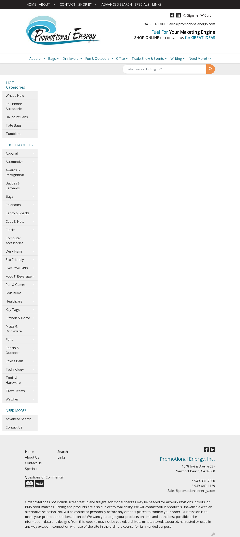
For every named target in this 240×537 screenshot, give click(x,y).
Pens (9, 339)
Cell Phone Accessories (14, 106)
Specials (31, 468)
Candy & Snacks (17, 213)
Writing (176, 58)
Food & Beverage (19, 276)
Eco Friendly (15, 259)
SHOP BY (85, 4)
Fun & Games (16, 284)
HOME (31, 4)
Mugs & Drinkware (14, 328)
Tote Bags (14, 125)
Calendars (13, 205)
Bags (52, 58)
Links (61, 457)
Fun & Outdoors (97, 58)
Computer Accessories (14, 240)
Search (62, 451)
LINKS (156, 4)
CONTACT (68, 4)
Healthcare (14, 301)
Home (29, 451)
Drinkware (71, 58)
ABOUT (44, 4)
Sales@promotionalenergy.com (191, 24)
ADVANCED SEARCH (117, 4)
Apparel (35, 58)
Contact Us (14, 427)
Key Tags (13, 309)
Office (120, 58)
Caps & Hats (15, 221)
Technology (15, 369)
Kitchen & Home (18, 318)
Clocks (10, 230)
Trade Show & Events (148, 58)
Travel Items (15, 391)
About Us (32, 457)
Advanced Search (18, 419)
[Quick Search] (164, 69)
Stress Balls (14, 361)
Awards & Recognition (15, 172)
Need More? (198, 58)
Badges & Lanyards (13, 185)
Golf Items (13, 293)
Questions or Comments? (44, 477)
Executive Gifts (17, 268)
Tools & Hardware (13, 380)
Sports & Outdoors (13, 350)
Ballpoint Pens (17, 117)
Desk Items (14, 251)
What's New (15, 95)
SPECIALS (142, 4)
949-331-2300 (154, 24)
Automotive (14, 161)
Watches (12, 399)
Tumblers (13, 133)
